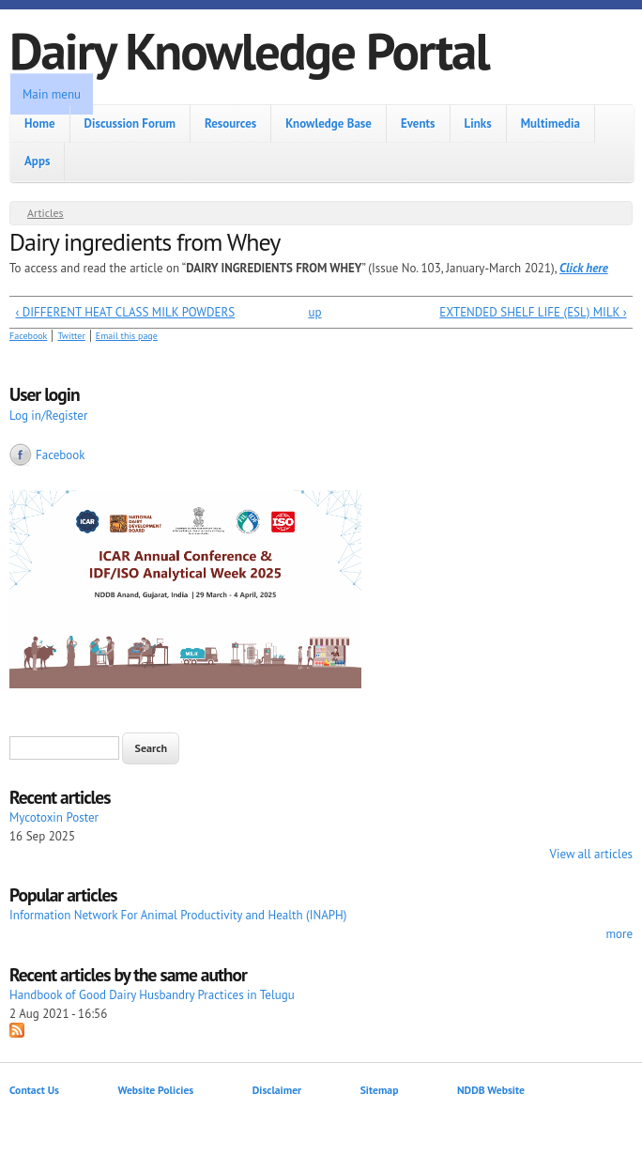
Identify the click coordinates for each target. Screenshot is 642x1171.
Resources (230, 123)
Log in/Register (48, 416)
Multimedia (550, 123)
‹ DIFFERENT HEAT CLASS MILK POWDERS (126, 312)
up (314, 312)
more (619, 934)
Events (418, 123)
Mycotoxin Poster (54, 817)
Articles (45, 213)
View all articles (591, 854)
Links (478, 123)
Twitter (70, 336)
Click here (583, 268)
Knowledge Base (328, 123)
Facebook (28, 336)
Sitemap (379, 1090)
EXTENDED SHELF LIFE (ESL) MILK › (532, 312)
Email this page (127, 336)
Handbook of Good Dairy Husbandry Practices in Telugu (152, 995)
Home (39, 123)
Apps (37, 161)
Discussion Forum (130, 123)
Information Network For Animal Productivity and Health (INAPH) (177, 915)
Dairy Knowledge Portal (249, 50)
